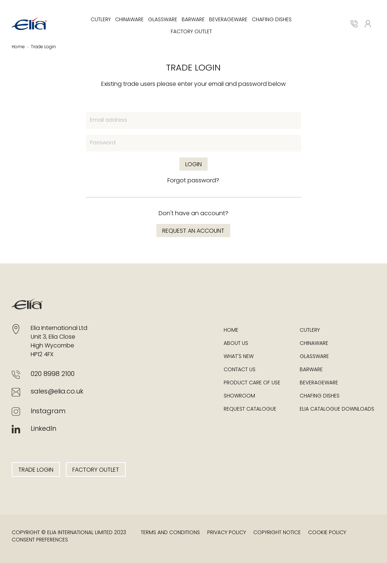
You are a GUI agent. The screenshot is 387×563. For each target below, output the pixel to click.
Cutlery (101, 20)
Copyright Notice (277, 533)
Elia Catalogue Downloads (337, 409)
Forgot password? (193, 181)
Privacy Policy (226, 533)
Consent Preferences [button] (40, 540)
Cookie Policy (327, 533)
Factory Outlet (191, 32)
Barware (193, 20)
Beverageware (228, 20)
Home (231, 330)
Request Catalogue (250, 409)
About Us (236, 343)
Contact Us (239, 370)
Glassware (162, 20)
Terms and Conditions (170, 533)
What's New (239, 357)
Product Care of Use (252, 383)
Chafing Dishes (272, 20)
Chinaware (129, 20)
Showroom (239, 396)
